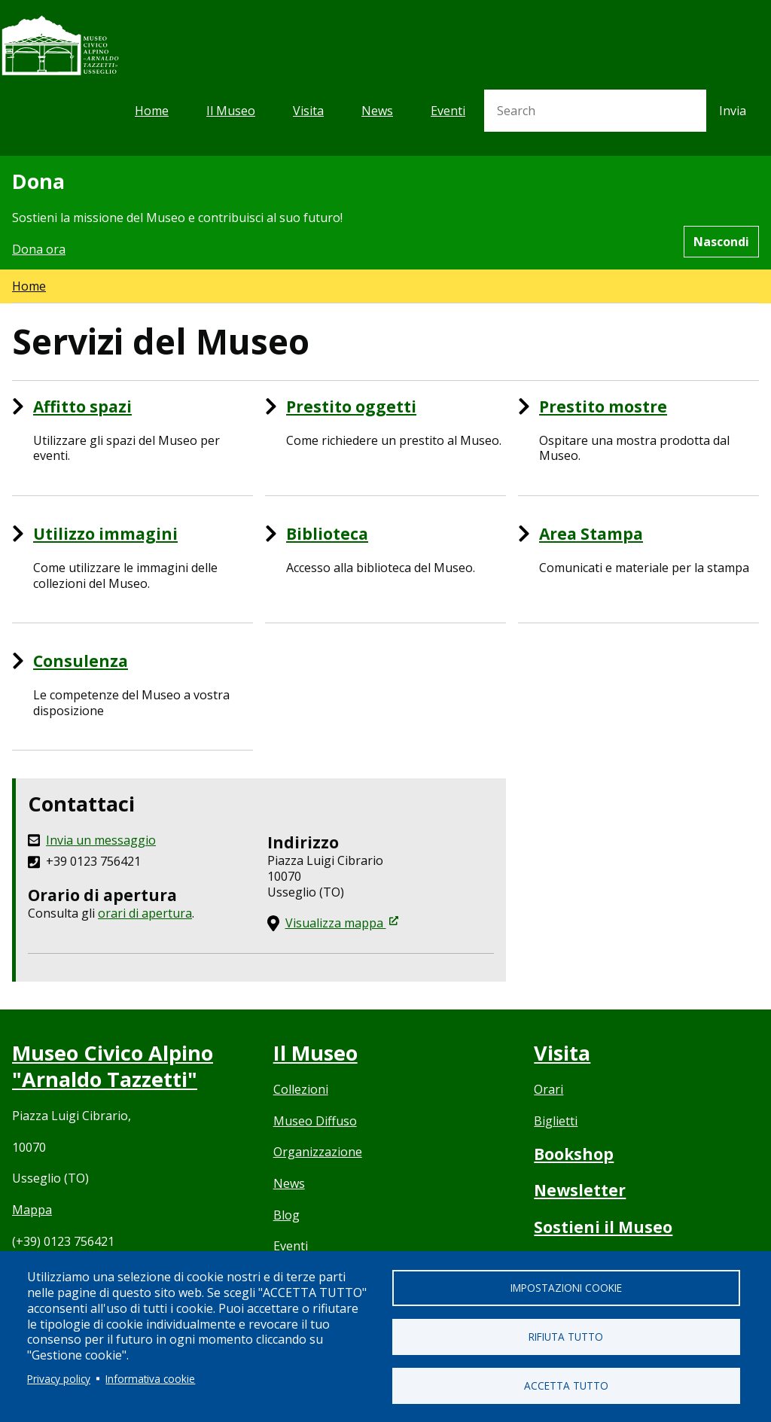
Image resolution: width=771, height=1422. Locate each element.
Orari (548, 1089)
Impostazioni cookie (566, 1287)
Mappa (32, 1209)
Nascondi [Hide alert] (721, 241)
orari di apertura (145, 913)
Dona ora (39, 249)
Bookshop (574, 1154)
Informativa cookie (150, 1379)
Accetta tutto (566, 1385)
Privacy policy (58, 1379)
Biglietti (555, 1121)
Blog (286, 1215)
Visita (308, 110)
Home (152, 110)
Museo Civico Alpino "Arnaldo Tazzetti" (112, 1066)
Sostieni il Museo (603, 1227)
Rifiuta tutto (566, 1336)
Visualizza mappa (341, 923)
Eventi (448, 110)
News (377, 110)
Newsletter (580, 1190)
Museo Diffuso (315, 1121)
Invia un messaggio (101, 840)
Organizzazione (317, 1151)
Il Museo (230, 110)
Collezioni (300, 1089)
